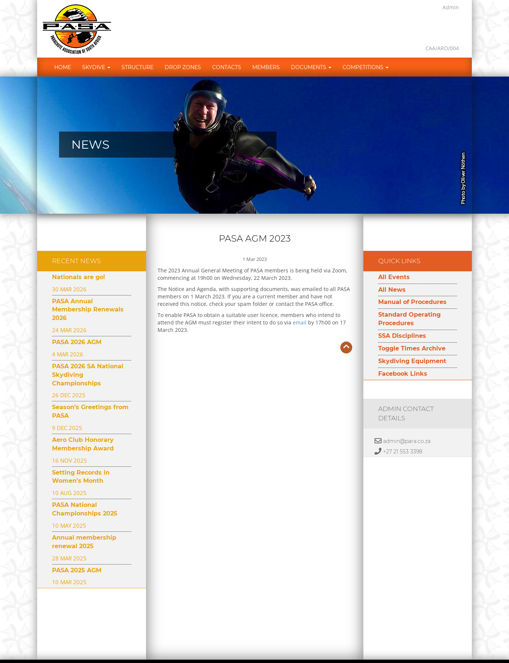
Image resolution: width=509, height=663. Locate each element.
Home (62, 48)
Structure (137, 48)
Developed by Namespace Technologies (318, 647)
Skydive (96, 48)
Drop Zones (183, 48)
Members (266, 48)
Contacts (226, 48)
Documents (311, 48)
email (300, 303)
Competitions (366, 48)
